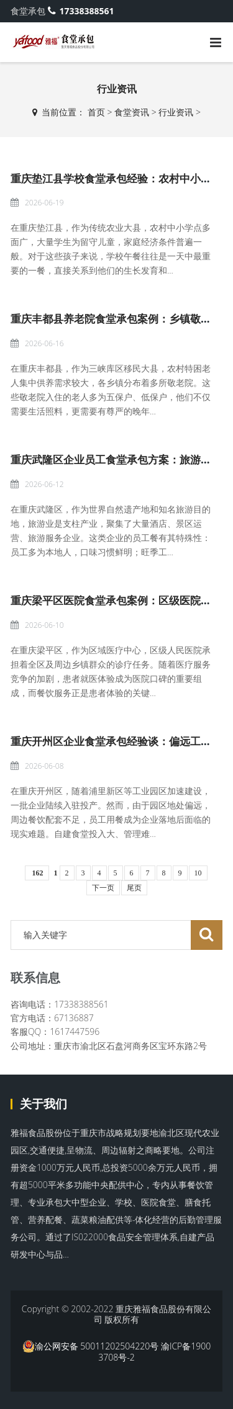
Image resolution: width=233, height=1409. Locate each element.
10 (198, 873)
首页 (96, 112)
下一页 (103, 887)
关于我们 (43, 1104)
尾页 (134, 887)
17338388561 (81, 11)
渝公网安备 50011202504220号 (90, 1346)
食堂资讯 (131, 112)
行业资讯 (175, 112)
